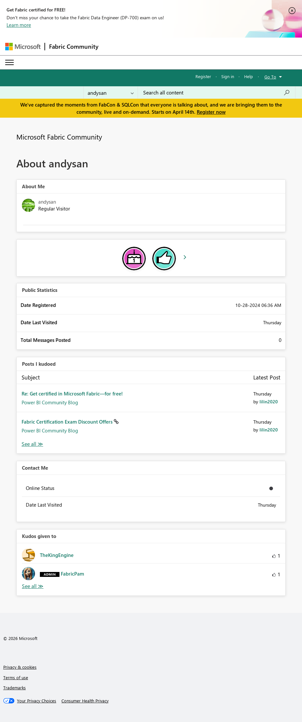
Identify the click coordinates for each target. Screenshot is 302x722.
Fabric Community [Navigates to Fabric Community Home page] (73, 46)
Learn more (19, 25)
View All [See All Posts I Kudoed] (32, 444)
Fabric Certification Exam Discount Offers (68, 421)
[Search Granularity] (111, 92)
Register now (211, 112)
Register (203, 76)
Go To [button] (270, 76)
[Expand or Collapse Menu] (9, 62)
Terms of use (15, 677)
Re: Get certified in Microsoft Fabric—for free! (72, 393)
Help (248, 76)
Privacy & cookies (20, 667)
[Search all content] (216, 92)
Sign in (227, 76)
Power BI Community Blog (50, 402)
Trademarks (14, 687)
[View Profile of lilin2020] (269, 401)
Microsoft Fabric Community (59, 136)
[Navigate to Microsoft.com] (23, 46)
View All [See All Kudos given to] (32, 586)
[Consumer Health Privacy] (85, 701)
